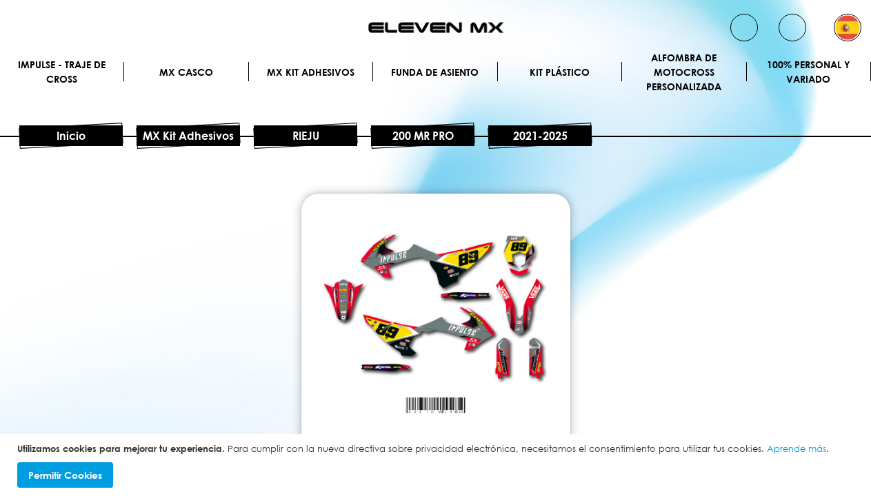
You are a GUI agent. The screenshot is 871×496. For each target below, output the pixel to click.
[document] (437, 465)
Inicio (71, 136)
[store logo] (435, 27)
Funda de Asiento (435, 72)
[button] (847, 27)
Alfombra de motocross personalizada (683, 71)
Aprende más (796, 448)
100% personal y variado (808, 71)
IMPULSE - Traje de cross (62, 71)
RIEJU (305, 136)
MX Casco (186, 72)
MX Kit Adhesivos (310, 72)
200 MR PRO (423, 136)
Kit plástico (560, 72)
